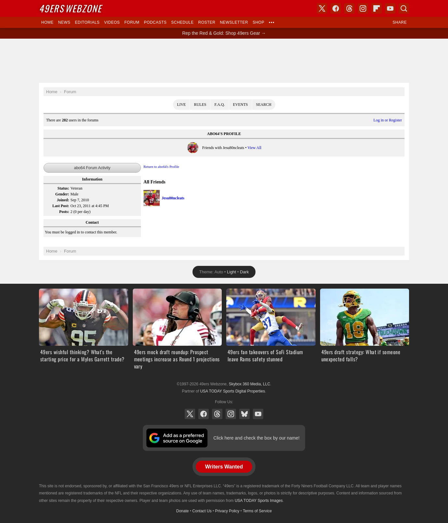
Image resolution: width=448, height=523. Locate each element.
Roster (206, 22)
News (64, 22)
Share (399, 22)
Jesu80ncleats (173, 198)
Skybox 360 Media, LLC (249, 384)
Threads (217, 414)
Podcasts (155, 22)
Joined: (63, 200)
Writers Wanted (224, 466)
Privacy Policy (227, 511)
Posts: (64, 211)
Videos (112, 22)
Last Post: (60, 206)
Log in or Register (387, 120)
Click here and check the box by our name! (256, 438)
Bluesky (244, 414)
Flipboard (376, 8)
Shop (258, 22)
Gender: (62, 194)
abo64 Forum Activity (92, 168)
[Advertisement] (224, 60)
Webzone (70, 8)
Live (181, 104)
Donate (182, 511)
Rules (200, 104)
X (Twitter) (190, 414)
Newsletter (234, 22)
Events (240, 104)
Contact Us (201, 511)
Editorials (87, 22)
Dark (244, 271)
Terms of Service (257, 511)
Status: (63, 188)
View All (254, 147)
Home (47, 22)
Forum (131, 22)
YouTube (258, 414)
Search (263, 104)
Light (231, 271)
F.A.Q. (219, 104)
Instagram (231, 414)
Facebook (203, 414)
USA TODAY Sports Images (259, 500)
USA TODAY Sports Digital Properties (232, 391)
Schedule (182, 22)
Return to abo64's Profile (161, 166)
